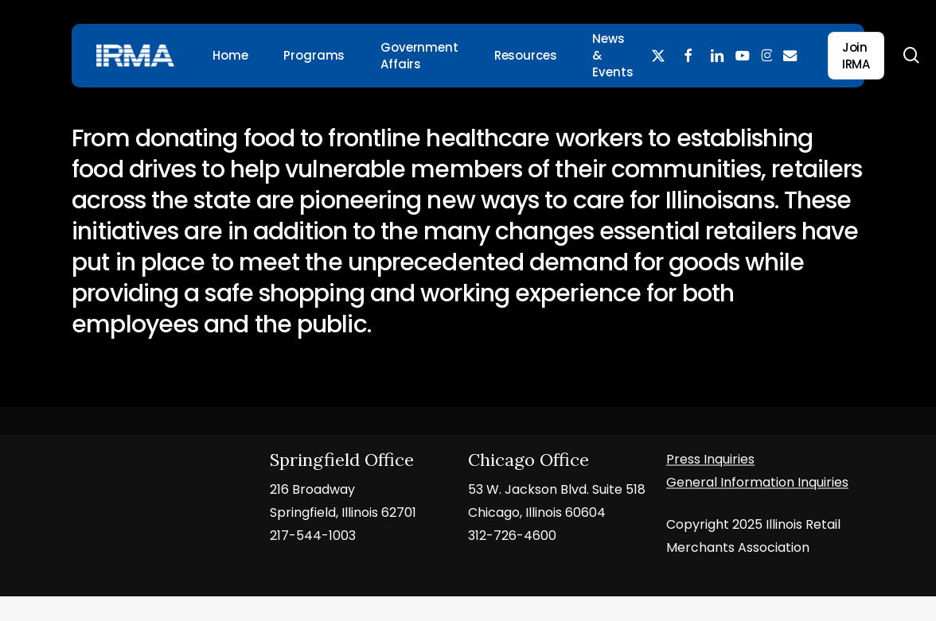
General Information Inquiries (757, 483)
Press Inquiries (710, 460)
